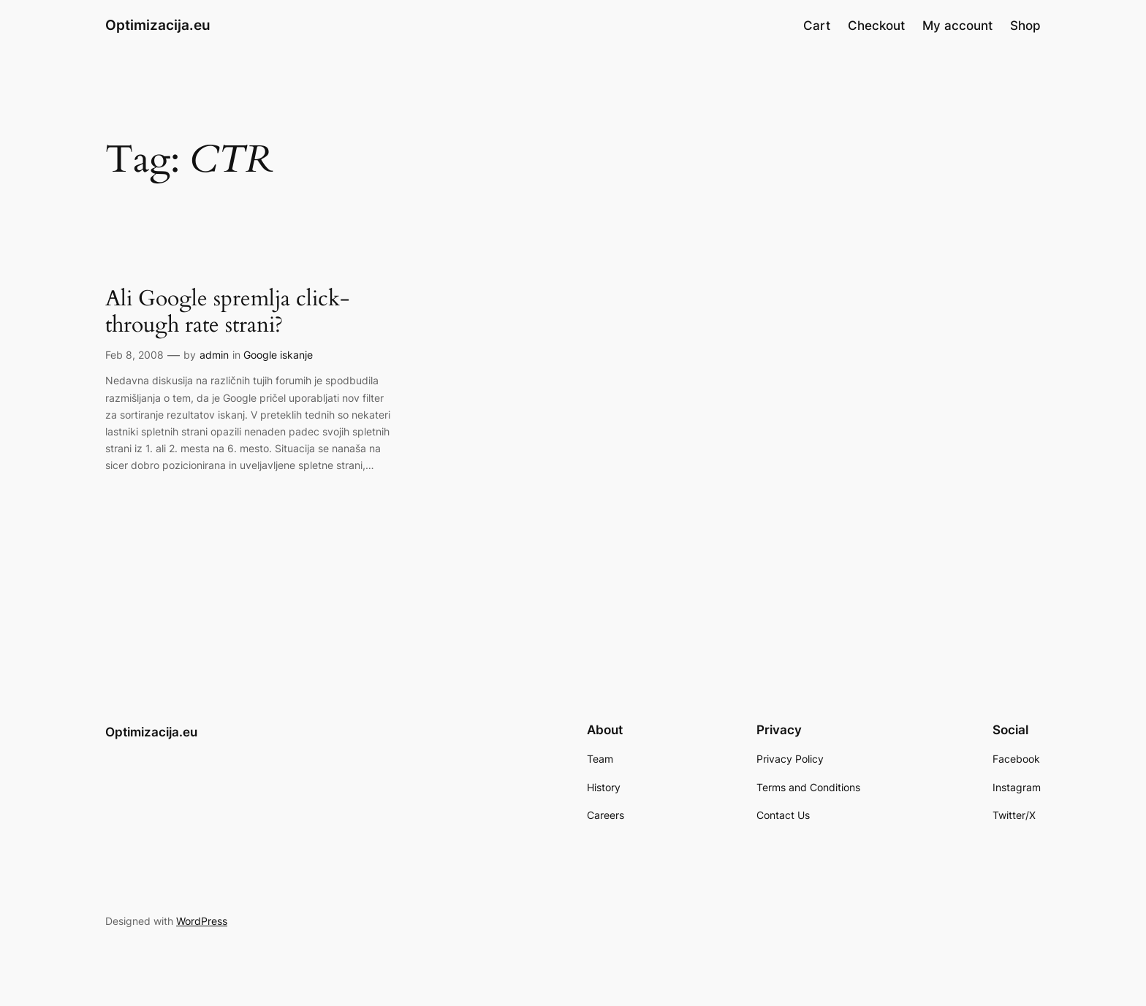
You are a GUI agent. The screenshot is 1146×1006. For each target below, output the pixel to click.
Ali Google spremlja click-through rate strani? (227, 312)
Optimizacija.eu (157, 25)
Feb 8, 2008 (134, 354)
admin (214, 354)
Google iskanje (278, 354)
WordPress (201, 921)
